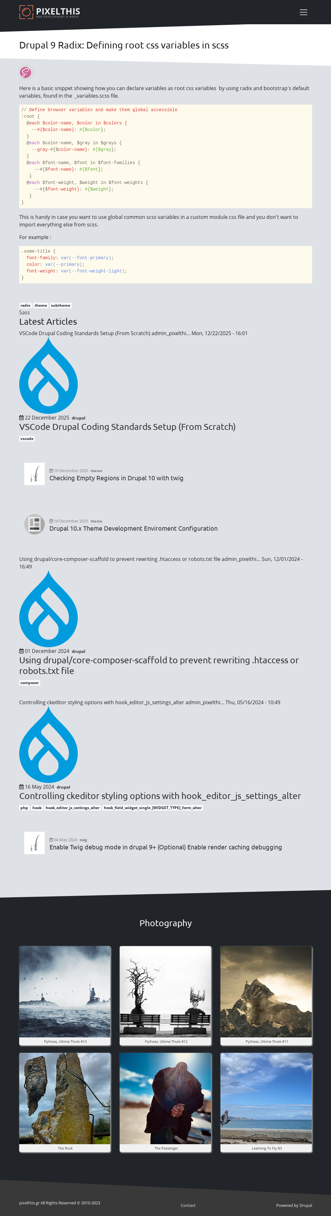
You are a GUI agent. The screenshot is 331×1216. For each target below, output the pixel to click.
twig (83, 839)
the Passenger (166, 1148)
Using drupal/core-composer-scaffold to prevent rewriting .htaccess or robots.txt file (159, 665)
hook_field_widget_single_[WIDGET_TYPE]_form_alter (153, 807)
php (24, 807)
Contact (188, 1205)
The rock (65, 1148)
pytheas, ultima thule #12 (166, 1041)
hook (37, 807)
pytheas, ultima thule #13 (65, 1041)
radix (25, 305)
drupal (78, 418)
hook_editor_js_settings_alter (73, 807)
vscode (26, 438)
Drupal (306, 1205)
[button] (65, 991)
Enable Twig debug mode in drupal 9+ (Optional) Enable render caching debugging (165, 847)
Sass (24, 312)
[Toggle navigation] (303, 12)
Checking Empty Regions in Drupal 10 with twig (116, 478)
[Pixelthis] (50, 12)
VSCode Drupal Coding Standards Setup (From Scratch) (127, 426)
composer (29, 682)
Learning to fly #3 (267, 1148)
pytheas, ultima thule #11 (267, 1041)
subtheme (60, 305)
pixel (27, 1203)
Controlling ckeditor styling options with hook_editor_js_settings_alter (160, 796)
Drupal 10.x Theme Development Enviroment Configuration (133, 528)
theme (41, 305)
